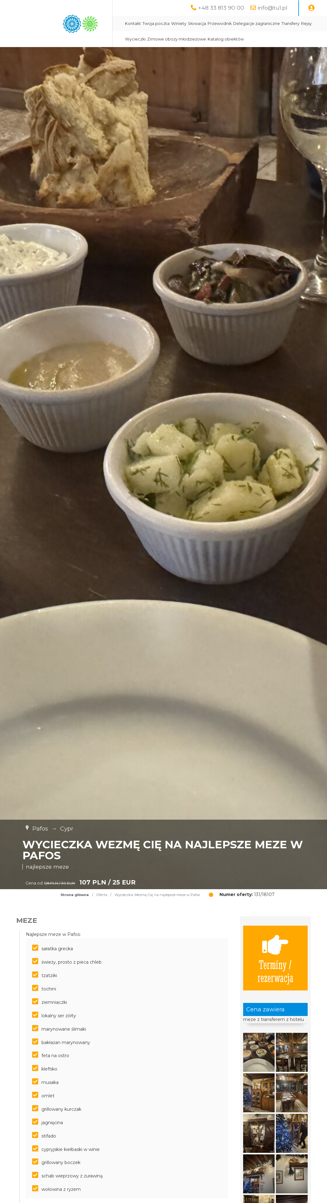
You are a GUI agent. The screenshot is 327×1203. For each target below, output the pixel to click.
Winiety (178, 23)
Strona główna (74, 895)
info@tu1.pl (272, 7)
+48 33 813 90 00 (221, 7)
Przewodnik (220, 23)
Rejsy (306, 23)
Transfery (290, 23)
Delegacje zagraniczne (256, 23)
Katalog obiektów (226, 39)
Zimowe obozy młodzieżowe (176, 39)
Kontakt (133, 23)
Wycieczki (135, 39)
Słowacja (197, 23)
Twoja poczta (156, 23)
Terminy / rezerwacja (275, 958)
